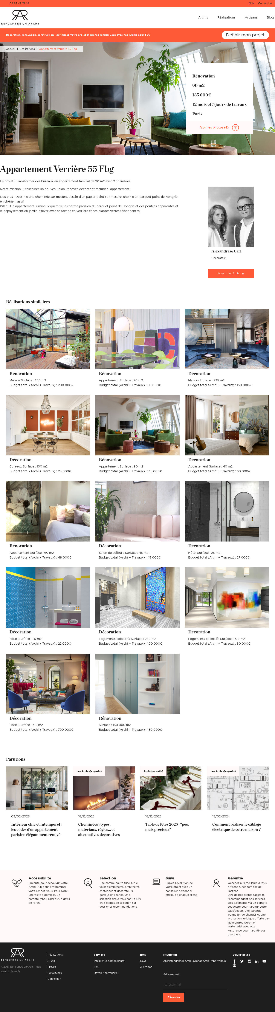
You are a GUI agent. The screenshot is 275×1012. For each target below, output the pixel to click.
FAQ (96, 967)
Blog (270, 17)
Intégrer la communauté (109, 961)
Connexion (265, 3)
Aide (251, 3)
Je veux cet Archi (228, 273)
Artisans (251, 17)
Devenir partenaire (106, 973)
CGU (143, 961)
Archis (203, 17)
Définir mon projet (245, 35)
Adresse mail (171, 974)
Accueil (10, 49)
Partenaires (54, 973)
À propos (146, 967)
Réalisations (226, 17)
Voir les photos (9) (214, 127)
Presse (51, 967)
